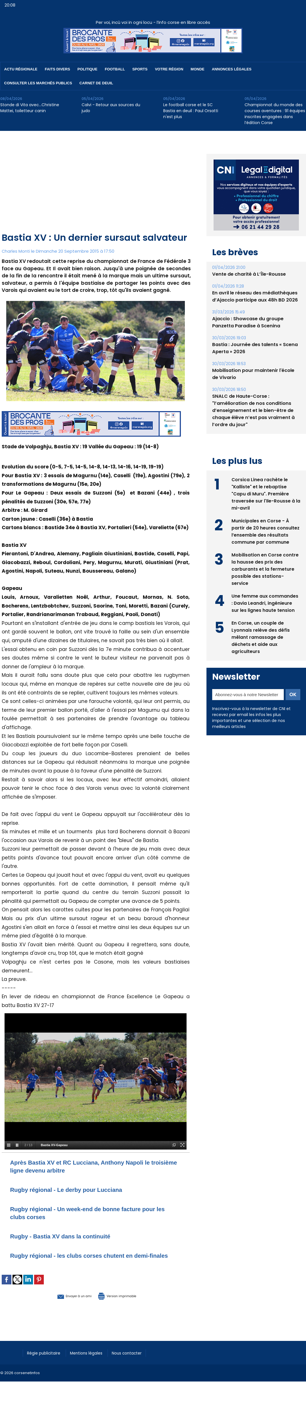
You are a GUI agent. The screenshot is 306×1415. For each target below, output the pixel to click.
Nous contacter (136, 1360)
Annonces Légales (231, 69)
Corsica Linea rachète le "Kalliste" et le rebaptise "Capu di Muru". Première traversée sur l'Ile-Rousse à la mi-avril (263, 493)
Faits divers (57, 69)
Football (115, 69)
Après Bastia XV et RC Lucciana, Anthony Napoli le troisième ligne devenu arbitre (93, 1166)
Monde (197, 69)
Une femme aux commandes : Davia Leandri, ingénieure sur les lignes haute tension (265, 602)
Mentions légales (92, 1360)
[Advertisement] (96, 188)
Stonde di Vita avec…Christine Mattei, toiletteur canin (29, 108)
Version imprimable (125, 1303)
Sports (139, 69)
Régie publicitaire (46, 1360)
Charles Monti (16, 251)
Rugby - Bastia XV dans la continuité (69, 1236)
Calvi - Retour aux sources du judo (111, 108)
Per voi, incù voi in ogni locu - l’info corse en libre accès (153, 22)
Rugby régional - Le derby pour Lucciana (76, 1189)
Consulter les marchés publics (38, 83)
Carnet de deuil (96, 83)
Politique (87, 69)
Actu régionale (21, 69)
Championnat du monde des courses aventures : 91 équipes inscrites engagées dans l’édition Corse (275, 113)
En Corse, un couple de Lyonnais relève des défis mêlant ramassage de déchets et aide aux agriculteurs (260, 636)
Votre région (169, 69)
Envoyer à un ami (64, 1303)
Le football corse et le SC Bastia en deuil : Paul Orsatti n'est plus (190, 111)
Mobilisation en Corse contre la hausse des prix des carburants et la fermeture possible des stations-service (265, 568)
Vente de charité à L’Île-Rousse (248, 274)
